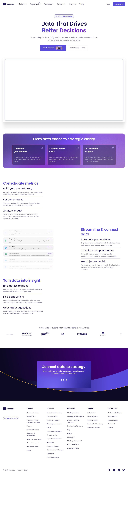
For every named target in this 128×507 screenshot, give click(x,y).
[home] (9, 4)
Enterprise (72, 4)
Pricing (81, 4)
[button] (23, 4)
